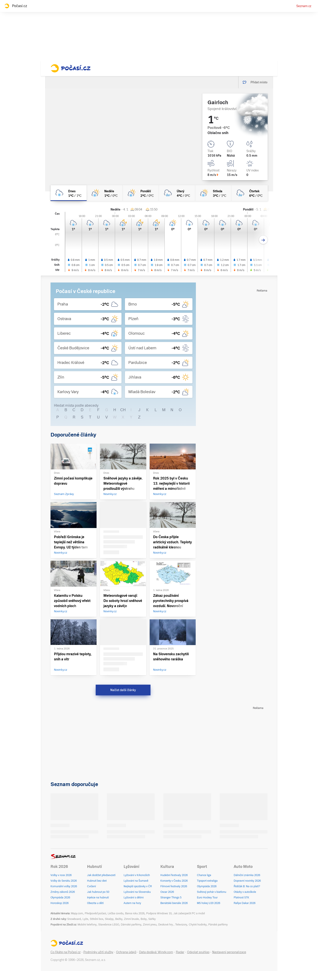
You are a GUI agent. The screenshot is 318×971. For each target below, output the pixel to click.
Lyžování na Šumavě (136, 880)
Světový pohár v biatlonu (211, 891)
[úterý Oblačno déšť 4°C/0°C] (177, 193)
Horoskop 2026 (60, 903)
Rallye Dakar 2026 (244, 903)
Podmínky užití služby (98, 952)
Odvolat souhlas (198, 952)
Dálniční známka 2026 (247, 875)
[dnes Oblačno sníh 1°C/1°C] (69, 193)
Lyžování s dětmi (134, 897)
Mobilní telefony (87, 924)
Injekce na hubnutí (98, 897)
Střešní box (96, 919)
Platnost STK (241, 897)
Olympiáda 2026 (60, 897)
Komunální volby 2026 (64, 886)
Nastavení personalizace (229, 952)
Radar (180, 952)
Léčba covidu (115, 913)
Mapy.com (77, 913)
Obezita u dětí (95, 903)
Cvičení (91, 886)
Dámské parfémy (131, 924)
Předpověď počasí (95, 913)
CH (123, 410)
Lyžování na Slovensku (137, 891)
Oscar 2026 (167, 891)
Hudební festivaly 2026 (174, 875)
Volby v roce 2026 (61, 875)
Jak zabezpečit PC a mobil (189, 913)
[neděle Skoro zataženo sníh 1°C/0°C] (105, 193)
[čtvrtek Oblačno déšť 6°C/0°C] (249, 193)
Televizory (181, 924)
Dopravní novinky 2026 (247, 880)
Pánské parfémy (218, 924)
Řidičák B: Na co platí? (247, 886)
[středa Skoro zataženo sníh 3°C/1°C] (213, 193)
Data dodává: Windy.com (156, 952)
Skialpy (109, 919)
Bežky (118, 919)
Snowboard (74, 919)
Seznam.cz (303, 6)
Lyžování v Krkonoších (137, 875)
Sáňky (152, 919)
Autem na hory (132, 903)
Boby (144, 919)
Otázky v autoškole (245, 891)
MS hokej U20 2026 (208, 903)
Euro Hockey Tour (207, 897)
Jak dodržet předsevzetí (101, 875)
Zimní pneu (150, 924)
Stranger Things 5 (170, 897)
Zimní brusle (131, 919)
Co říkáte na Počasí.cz (66, 952)
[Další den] (263, 239)
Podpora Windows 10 (159, 913)
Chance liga (204, 875)
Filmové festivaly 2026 (173, 886)
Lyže (85, 919)
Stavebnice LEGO (108, 924)
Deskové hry (166, 924)
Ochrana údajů (126, 952)
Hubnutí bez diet (97, 880)
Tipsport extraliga (207, 880)
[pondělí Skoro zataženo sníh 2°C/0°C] (141, 193)
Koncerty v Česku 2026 (174, 880)
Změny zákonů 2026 (63, 891)
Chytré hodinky (198, 924)
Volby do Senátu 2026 (64, 880)
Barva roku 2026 (134, 913)
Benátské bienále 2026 (174, 903)
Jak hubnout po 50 (98, 891)
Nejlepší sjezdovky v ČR (138, 886)
